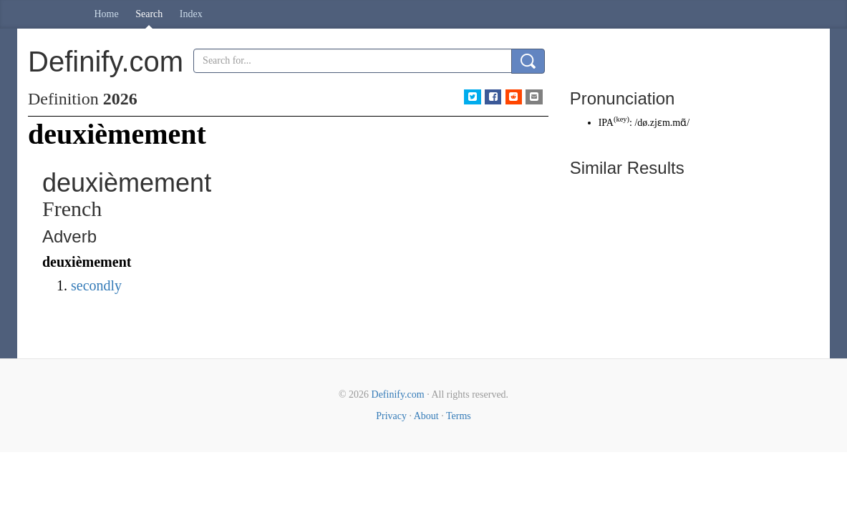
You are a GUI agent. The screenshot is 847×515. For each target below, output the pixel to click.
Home (107, 14)
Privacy (391, 416)
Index (191, 14)
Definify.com (398, 394)
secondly (96, 285)
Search (149, 14)
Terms (458, 416)
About (426, 416)
